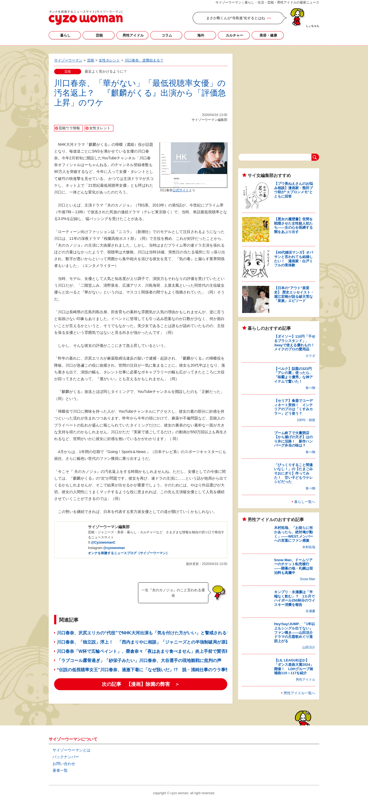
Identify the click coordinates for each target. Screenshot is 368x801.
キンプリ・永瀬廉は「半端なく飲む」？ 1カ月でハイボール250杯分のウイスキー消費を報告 (294, 598)
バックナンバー (65, 757)
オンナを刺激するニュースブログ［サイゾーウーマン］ (128, 553)
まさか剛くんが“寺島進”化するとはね (235, 18)
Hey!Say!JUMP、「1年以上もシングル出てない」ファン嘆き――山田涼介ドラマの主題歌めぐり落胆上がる (294, 632)
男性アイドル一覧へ (299, 693)
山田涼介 (308, 647)
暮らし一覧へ (304, 502)
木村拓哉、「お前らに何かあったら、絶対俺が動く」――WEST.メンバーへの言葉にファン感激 (293, 534)
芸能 (99, 35)
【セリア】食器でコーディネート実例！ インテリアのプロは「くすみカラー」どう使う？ (293, 407)
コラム (167, 35)
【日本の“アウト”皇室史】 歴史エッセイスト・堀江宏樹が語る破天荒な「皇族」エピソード (294, 294)
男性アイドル (133, 35)
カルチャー (234, 35)
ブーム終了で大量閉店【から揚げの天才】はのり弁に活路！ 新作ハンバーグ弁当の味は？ (293, 439)
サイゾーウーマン (86, 17)
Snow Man (307, 579)
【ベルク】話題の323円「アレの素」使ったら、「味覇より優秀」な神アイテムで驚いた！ (293, 375)
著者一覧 (60, 770)
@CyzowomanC (103, 542)
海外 (200, 35)
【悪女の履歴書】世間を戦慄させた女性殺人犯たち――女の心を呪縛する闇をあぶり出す (293, 225)
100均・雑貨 (306, 420)
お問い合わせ (63, 763)
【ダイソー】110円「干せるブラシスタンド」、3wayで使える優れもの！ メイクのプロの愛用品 (296, 342)
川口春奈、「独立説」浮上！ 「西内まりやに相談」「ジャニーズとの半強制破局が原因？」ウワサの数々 (161, 642)
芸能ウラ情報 (69, 128)
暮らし (65, 35)
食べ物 (310, 388)
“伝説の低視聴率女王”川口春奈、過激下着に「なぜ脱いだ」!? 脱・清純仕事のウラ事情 (143, 669)
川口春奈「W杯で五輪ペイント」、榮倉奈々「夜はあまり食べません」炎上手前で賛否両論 (145, 651)
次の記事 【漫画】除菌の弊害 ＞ (141, 684)
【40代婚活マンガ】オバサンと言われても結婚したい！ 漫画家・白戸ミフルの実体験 (293, 258)
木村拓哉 (308, 547)
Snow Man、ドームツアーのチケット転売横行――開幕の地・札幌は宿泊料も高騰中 (293, 566)
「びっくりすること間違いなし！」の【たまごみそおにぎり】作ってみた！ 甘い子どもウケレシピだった (293, 473)
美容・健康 (268, 35)
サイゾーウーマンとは (71, 750)
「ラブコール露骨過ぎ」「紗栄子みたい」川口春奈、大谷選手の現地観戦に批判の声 (139, 660)
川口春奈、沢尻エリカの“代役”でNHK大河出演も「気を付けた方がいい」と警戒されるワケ (146, 633)
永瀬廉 (310, 611)
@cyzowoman (114, 548)
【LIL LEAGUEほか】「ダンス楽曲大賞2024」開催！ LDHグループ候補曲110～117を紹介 (294, 666)
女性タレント (99, 128)
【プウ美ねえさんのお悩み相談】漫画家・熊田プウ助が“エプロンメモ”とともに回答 (293, 190)
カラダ (310, 356)
